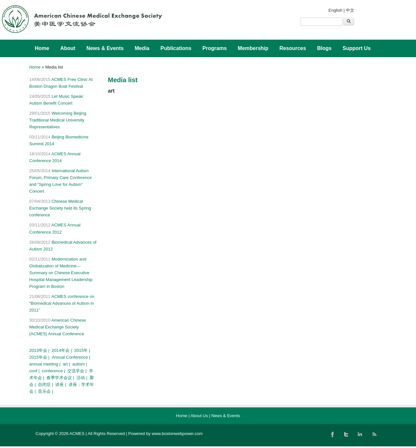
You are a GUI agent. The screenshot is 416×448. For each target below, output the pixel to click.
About (67, 48)
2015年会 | (40, 357)
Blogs (324, 48)
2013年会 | (40, 350)
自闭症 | (46, 384)
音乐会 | (46, 391)
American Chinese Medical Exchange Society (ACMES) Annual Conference (57, 327)
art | (67, 364)
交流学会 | (77, 370)
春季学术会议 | (60, 377)
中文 (350, 10)
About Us (199, 415)
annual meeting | (45, 364)
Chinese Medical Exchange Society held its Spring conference (60, 208)
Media (142, 48)
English (336, 10)
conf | (35, 370)
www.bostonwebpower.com (177, 433)
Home (42, 48)
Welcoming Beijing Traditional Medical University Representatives (57, 120)
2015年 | (82, 350)
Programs (214, 48)
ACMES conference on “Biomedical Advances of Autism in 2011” (61, 303)
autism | (80, 364)
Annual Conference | (71, 357)
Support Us (356, 48)
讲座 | (61, 384)
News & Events (105, 48)
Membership (253, 48)
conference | (54, 370)
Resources (293, 48)
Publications (176, 48)
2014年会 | (62, 350)
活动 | (82, 377)
